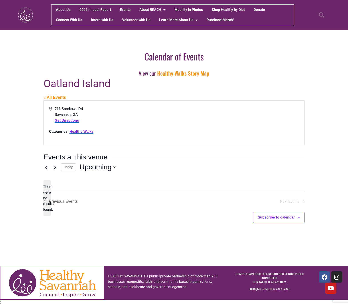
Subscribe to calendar (276, 217)
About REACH (152, 10)
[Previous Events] (46, 167)
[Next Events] (54, 167)
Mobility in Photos (188, 10)
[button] (321, 14)
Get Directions (67, 120)
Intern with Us (102, 20)
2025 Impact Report (95, 10)
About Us (63, 10)
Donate (259, 10)
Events (125, 10)
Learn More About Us (178, 20)
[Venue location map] (239, 122)
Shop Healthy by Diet (228, 10)
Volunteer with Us (136, 20)
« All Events (55, 97)
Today (68, 167)
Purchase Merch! (220, 20)
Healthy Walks (81, 131)
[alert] (47, 198)
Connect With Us (69, 20)
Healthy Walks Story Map (183, 73)
